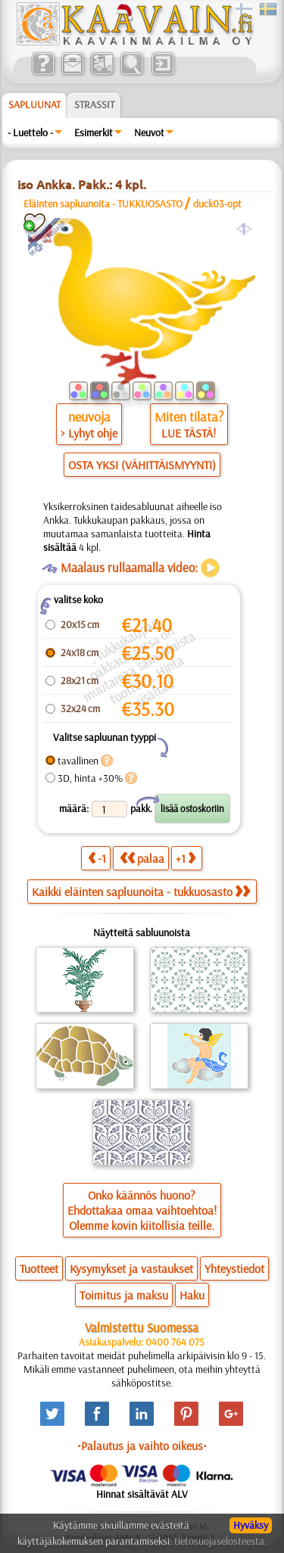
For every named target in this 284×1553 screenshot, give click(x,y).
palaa (142, 858)
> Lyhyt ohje (89, 432)
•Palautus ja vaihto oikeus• (142, 1445)
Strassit (94, 104)
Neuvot (149, 132)
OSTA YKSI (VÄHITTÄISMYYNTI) (142, 464)
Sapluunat (34, 104)
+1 (185, 858)
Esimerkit (93, 132)
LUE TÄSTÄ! (188, 432)
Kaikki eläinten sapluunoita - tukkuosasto (141, 891)
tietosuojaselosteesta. (220, 1541)
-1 (97, 858)
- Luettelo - (30, 132)
